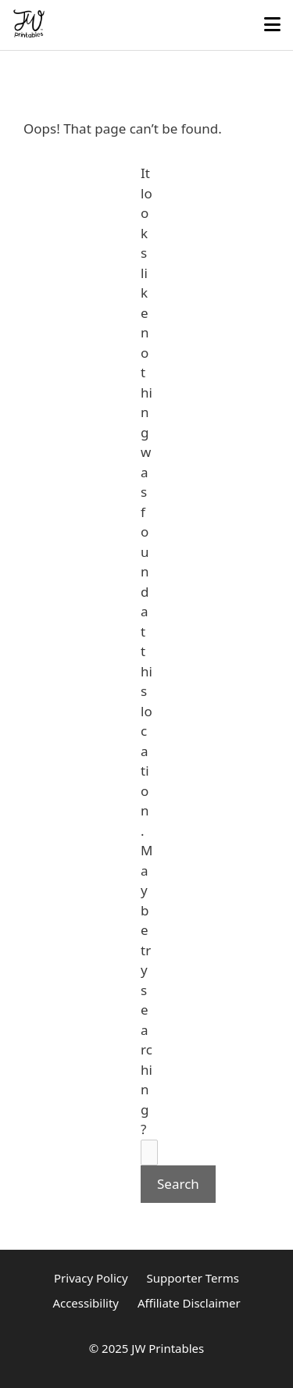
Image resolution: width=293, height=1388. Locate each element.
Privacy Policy (91, 1278)
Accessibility (85, 1303)
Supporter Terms (193, 1278)
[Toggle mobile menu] (272, 25)
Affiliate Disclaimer (189, 1303)
